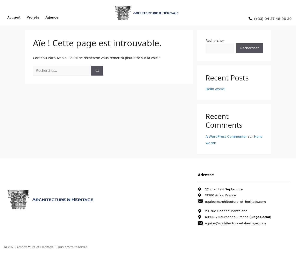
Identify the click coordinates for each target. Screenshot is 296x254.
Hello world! (215, 88)
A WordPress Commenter (226, 136)
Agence (52, 17)
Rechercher (215, 40)
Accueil (13, 17)
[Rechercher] (97, 71)
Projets (33, 17)
